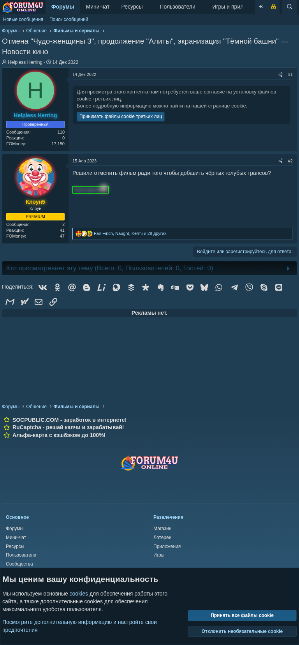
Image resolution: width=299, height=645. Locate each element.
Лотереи (162, 537)
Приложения (167, 546)
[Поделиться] (280, 74)
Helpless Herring (25, 62)
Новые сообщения (23, 19)
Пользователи (177, 7)
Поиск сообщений (68, 19)
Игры (158, 555)
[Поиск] (289, 7)
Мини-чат (98, 7)
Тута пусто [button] (90, 190)
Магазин (162, 528)
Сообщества (19, 564)
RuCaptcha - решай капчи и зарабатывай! (68, 427)
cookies (79, 593)
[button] (149, 7)
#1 (290, 74)
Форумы (62, 7)
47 (62, 236)
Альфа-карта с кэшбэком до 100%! (59, 435)
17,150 (58, 143)
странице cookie (227, 106)
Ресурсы (131, 7)
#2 (290, 161)
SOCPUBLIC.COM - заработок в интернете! (69, 420)
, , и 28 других (130, 233)
